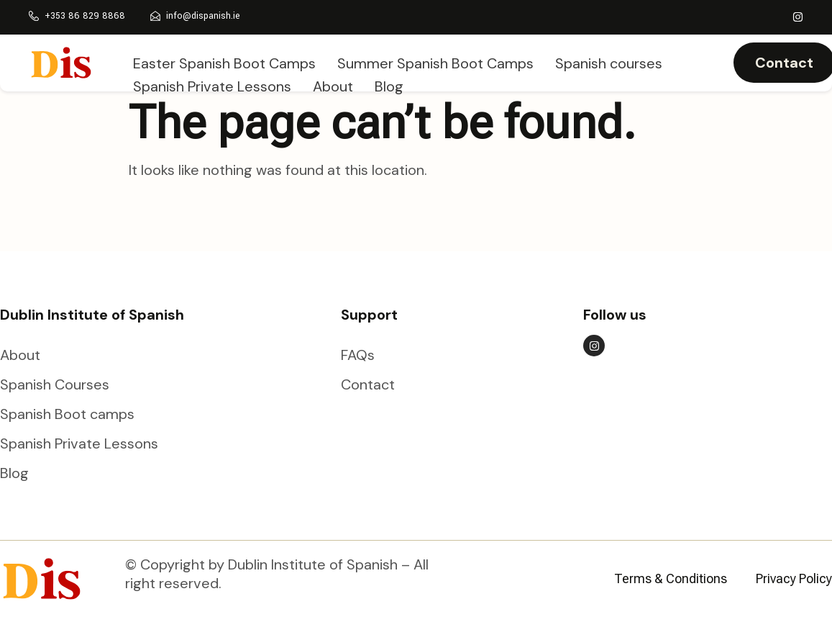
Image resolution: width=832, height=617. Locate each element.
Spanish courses (608, 61)
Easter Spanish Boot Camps (224, 61)
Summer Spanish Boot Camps (435, 61)
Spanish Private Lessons (212, 80)
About (333, 80)
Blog (389, 80)
